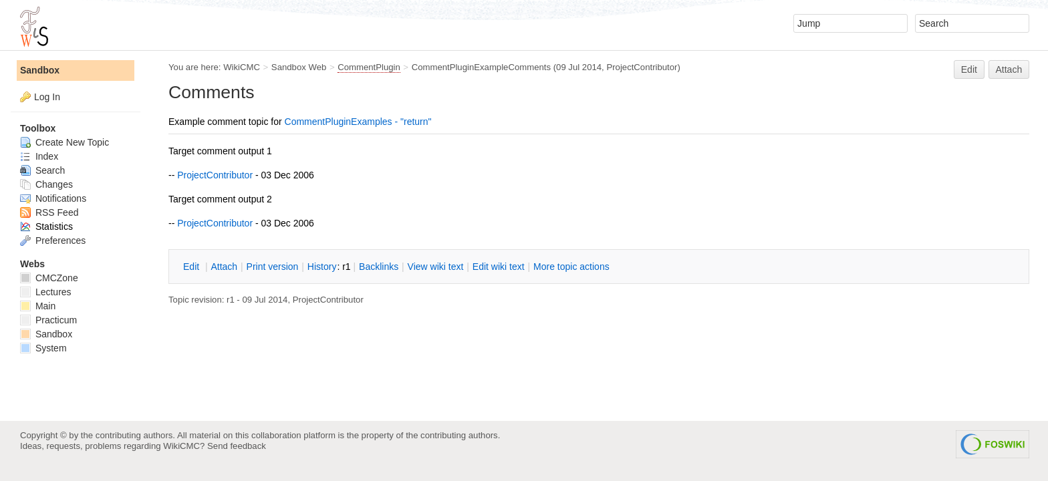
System (43, 348)
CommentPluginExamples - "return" (358, 121)
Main (37, 306)
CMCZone (49, 278)
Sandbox (39, 70)
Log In (47, 97)
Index (39, 156)
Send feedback (236, 446)
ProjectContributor (641, 67)
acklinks (378, 266)
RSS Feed (49, 212)
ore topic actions (571, 266)
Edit (969, 69)
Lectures (46, 292)
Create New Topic (64, 142)
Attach (1009, 69)
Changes (46, 184)
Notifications (53, 198)
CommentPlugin (369, 67)
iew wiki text (436, 266)
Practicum (48, 320)
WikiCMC (241, 67)
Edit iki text (499, 266)
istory (322, 266)
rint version (273, 266)
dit (192, 266)
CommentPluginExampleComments (481, 67)
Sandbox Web (298, 67)
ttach (224, 266)
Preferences (53, 240)
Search (42, 170)
